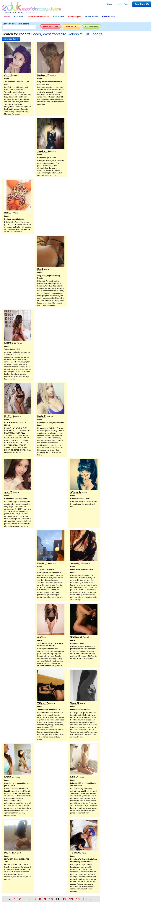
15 (85, 899)
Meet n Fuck (58, 17)
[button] (11, 39)
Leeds (36, 34)
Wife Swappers (74, 17)
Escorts (7, 17)
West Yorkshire (54, 34)
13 (71, 899)
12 (64, 899)
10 (51, 899)
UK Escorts (93, 34)
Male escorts (91, 27)
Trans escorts (72, 27)
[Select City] (19, 27)
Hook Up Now (108, 17)
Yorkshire (75, 34)
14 (78, 899)
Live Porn (18, 17)
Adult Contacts (91, 17)
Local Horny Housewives (38, 17)
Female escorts (50, 27)
